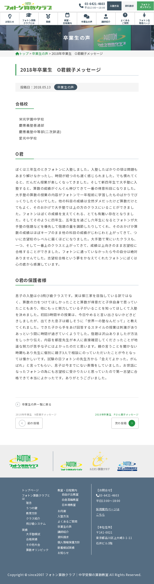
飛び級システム (36, 524)
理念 (29, 503)
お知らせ (9, 21)
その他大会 (33, 545)
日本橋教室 (69, 505)
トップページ (30, 490)
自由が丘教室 (70, 494)
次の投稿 (125, 421)
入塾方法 (114, 5)
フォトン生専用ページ (144, 22)
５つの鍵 (31, 508)
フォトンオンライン (145, 6)
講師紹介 (105, 21)
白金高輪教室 (70, 500)
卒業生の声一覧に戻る (36, 404)
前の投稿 (29, 421)
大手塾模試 (33, 534)
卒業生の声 (86, 21)
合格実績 (31, 539)
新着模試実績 (66, 548)
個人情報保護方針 (69, 542)
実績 (48, 21)
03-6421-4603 (95, 3)
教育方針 (31, 513)
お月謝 (62, 511)
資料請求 (129, 5)
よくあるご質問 (125, 22)
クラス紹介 (33, 518)
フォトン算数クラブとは (28, 22)
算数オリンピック (37, 550)
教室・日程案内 (67, 22)
